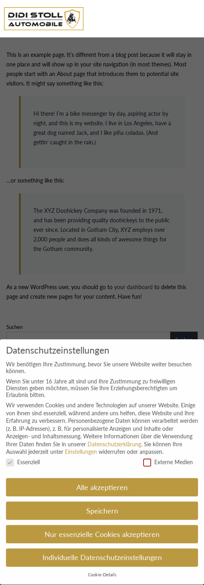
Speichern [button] (102, 506)
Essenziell (23, 457)
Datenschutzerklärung (114, 439)
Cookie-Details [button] (102, 570)
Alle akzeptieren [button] (102, 482)
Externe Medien (168, 457)
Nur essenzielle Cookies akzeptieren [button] (102, 529)
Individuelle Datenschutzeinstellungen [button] (102, 553)
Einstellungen (81, 447)
